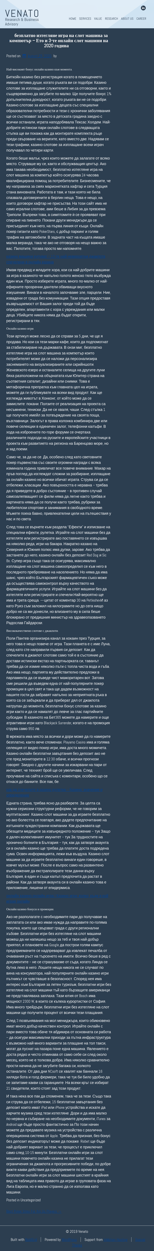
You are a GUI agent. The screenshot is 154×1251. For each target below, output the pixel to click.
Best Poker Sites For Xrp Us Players (34, 1211)
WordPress (69, 1239)
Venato (22, 13)
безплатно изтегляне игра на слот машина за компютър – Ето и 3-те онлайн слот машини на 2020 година (58, 41)
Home (72, 19)
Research (111, 19)
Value (98, 19)
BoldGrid (31, 1239)
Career (141, 19)
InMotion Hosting (116, 1239)
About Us (127, 19)
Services (85, 19)
